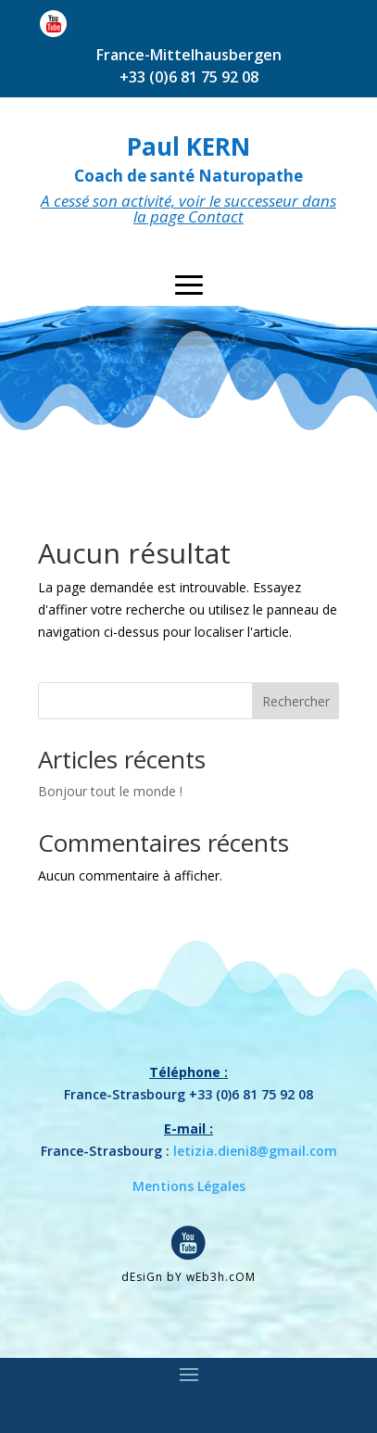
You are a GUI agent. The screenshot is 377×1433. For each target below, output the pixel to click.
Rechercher (296, 701)
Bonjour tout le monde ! (110, 791)
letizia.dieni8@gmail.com (255, 1151)
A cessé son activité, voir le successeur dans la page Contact (188, 208)
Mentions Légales (188, 1186)
